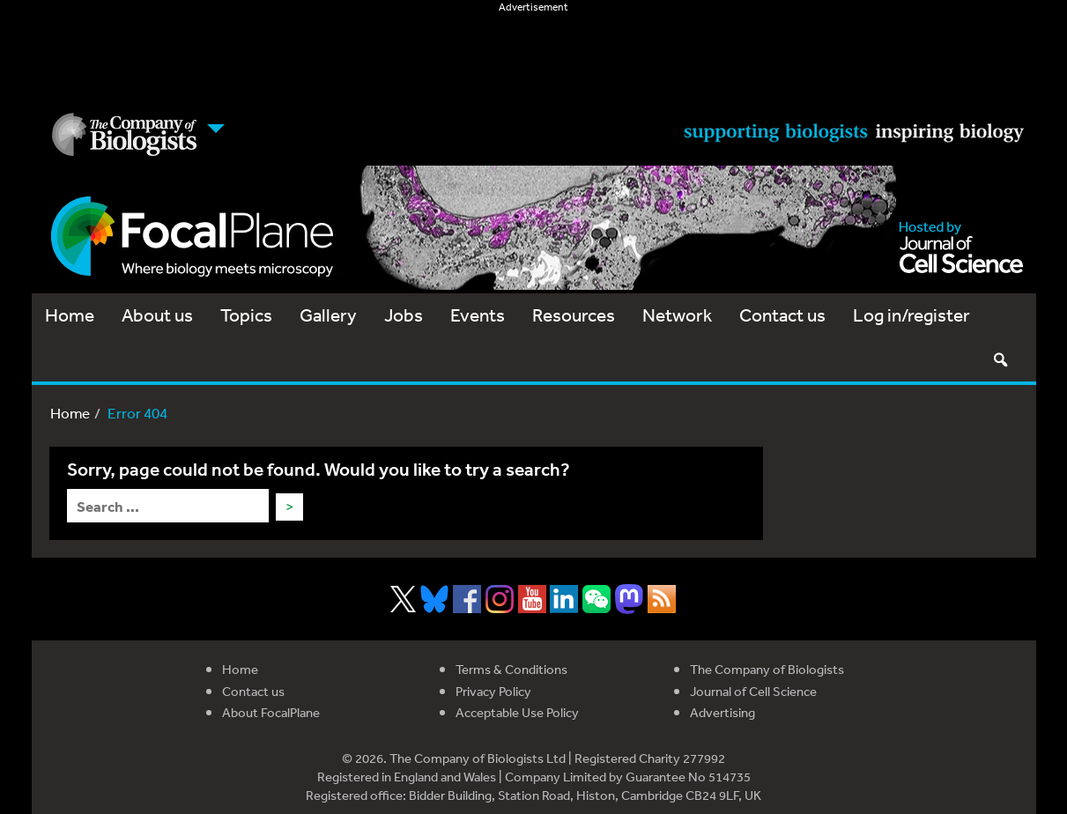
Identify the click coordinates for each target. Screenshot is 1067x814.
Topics (246, 315)
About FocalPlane (271, 712)
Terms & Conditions (511, 669)
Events (477, 315)
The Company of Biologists (767, 669)
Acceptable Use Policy (517, 712)
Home (69, 315)
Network (677, 315)
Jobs (403, 315)
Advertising (722, 712)
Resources (573, 315)
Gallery (328, 315)
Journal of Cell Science (753, 691)
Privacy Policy (493, 691)
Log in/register (911, 315)
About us (157, 315)
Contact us (782, 315)
